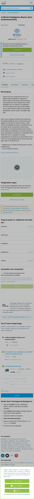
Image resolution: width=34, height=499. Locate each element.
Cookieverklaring (26, 494)
